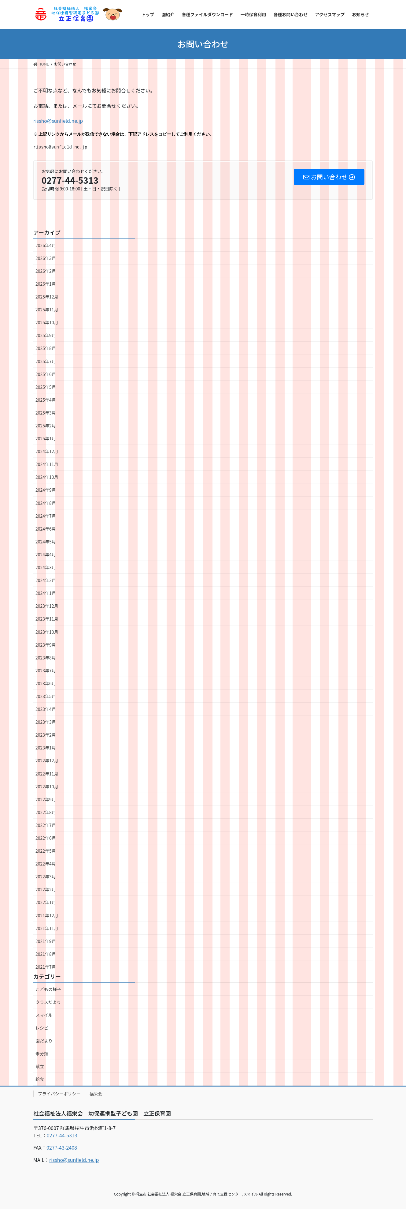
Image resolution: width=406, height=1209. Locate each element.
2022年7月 (45, 825)
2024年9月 (45, 490)
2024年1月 (45, 593)
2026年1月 (45, 284)
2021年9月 (45, 941)
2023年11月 (46, 619)
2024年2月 (45, 580)
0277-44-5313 (62, 1135)
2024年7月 (45, 516)
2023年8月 (45, 658)
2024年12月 (46, 451)
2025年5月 (45, 387)
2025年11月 (46, 309)
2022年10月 (46, 786)
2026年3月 (45, 258)
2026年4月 (45, 245)
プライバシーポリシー (59, 1094)
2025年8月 (45, 348)
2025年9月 (45, 335)
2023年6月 (45, 683)
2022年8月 (45, 812)
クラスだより (48, 1002)
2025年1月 (45, 438)
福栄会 (96, 1094)
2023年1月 (45, 748)
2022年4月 (45, 864)
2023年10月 (46, 632)
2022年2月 (45, 889)
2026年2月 (45, 271)
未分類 (41, 1053)
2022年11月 (46, 774)
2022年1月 (45, 902)
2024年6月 (45, 529)
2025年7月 (45, 361)
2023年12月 (46, 606)
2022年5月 (45, 851)
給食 (39, 1079)
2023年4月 (45, 709)
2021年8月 (45, 954)
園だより (44, 1041)
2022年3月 (45, 876)
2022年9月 (45, 799)
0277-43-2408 (61, 1147)
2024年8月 (45, 503)
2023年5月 (45, 696)
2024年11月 (46, 464)
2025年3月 (45, 413)
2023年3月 (45, 722)
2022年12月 (46, 760)
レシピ (41, 1028)
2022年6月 (45, 838)
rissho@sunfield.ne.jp (58, 120)
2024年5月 (45, 542)
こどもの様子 (48, 989)
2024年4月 (45, 554)
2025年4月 (45, 400)
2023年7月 (45, 670)
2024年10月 (46, 477)
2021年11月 (46, 928)
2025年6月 (45, 374)
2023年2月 (45, 735)
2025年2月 (45, 425)
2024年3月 (45, 567)
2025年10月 (46, 322)
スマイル (44, 1015)
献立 (39, 1066)
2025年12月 (46, 297)
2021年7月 (45, 967)
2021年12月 (46, 915)
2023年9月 (45, 645)
